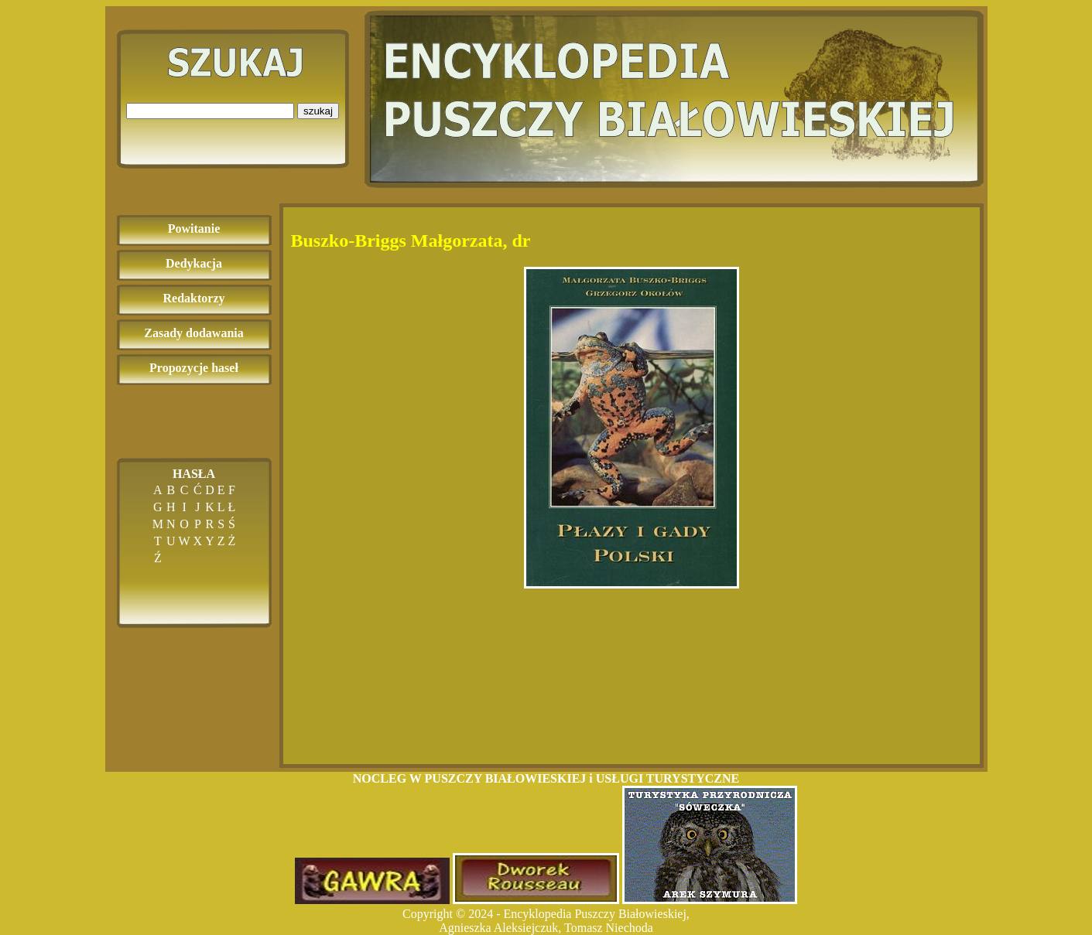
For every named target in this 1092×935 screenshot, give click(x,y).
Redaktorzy (194, 298)
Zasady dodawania (194, 333)
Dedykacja (194, 263)
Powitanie (194, 228)
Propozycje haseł (193, 367)
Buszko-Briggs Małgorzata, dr (411, 240)
